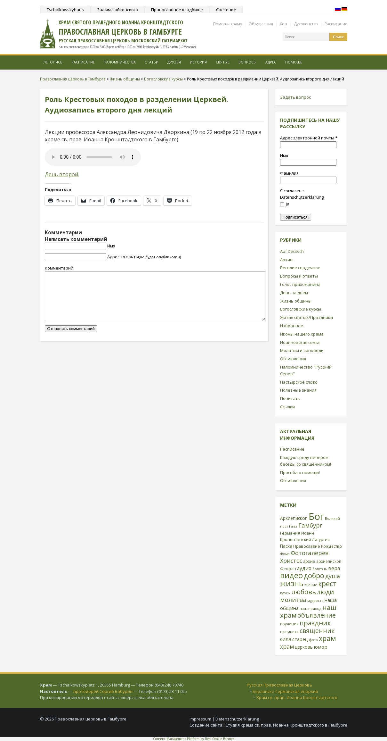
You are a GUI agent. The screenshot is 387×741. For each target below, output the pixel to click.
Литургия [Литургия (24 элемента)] (321, 539)
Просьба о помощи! (300, 472)
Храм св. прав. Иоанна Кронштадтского (296, 697)
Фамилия (289, 173)
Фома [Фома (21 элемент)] (285, 553)
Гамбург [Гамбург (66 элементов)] (310, 525)
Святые (223, 62)
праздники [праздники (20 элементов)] (289, 631)
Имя (111, 246)
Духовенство (306, 24)
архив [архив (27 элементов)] (309, 561)
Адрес (270, 62)
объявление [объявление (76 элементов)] (316, 615)
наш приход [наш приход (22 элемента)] (310, 608)
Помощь (293, 62)
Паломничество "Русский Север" (306, 370)
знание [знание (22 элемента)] (310, 584)
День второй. (62, 174)
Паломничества (120, 62)
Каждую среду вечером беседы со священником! (305, 460)
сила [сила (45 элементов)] (285, 639)
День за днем (294, 293)
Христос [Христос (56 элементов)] (291, 560)
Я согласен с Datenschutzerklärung (302, 194)
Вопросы (247, 62)
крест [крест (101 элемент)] (327, 583)
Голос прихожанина (300, 284)
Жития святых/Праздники (306, 317)
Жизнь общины (295, 301)
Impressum (200, 719)
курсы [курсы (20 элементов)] (285, 593)
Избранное (291, 326)
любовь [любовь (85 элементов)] (304, 591)
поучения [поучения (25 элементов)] (289, 624)
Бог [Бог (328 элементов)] (316, 516)
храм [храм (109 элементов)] (327, 638)
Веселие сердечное (300, 268)
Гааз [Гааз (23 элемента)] (293, 526)
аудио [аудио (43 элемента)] (304, 568)
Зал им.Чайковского (117, 9)
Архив (286, 259)
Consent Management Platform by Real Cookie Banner (193, 739)
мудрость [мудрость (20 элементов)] (315, 600)
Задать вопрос (295, 97)
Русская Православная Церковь (279, 685)
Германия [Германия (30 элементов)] (290, 533)
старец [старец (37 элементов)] (300, 639)
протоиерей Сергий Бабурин (103, 691)
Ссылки (287, 407)
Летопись (52, 62)
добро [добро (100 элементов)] (314, 575)
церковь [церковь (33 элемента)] (304, 647)
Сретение (226, 9)
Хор (283, 24)
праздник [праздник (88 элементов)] (315, 622)
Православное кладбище (177, 9)
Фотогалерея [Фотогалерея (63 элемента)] (310, 553)
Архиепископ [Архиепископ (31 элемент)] (294, 518)
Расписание (336, 24)
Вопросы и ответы (299, 276)
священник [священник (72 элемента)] (317, 631)
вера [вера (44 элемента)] (334, 568)
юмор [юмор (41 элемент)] (320, 647)
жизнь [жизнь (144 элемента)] (291, 583)
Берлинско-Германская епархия (285, 691)
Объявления (261, 24)
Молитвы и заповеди (302, 350)
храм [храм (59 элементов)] (287, 646)
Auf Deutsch (292, 251)
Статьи (151, 62)
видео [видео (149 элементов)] (291, 575)
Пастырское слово (299, 382)
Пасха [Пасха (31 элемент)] (286, 546)
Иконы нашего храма (302, 334)
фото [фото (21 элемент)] (313, 639)
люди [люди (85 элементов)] (325, 591)
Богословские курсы (300, 309)
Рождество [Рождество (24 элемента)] (331, 546)
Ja (284, 204)
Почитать (290, 398)
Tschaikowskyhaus (65, 9)
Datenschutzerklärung (237, 719)
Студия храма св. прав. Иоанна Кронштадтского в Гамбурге (286, 725)
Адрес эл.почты (144, 257)
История (198, 62)
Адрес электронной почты (308, 138)
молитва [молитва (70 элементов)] (293, 599)
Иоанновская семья (300, 342)
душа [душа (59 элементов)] (332, 576)
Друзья (174, 62)
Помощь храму (227, 24)
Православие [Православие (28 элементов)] (306, 546)
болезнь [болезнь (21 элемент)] (319, 568)
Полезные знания (298, 390)
